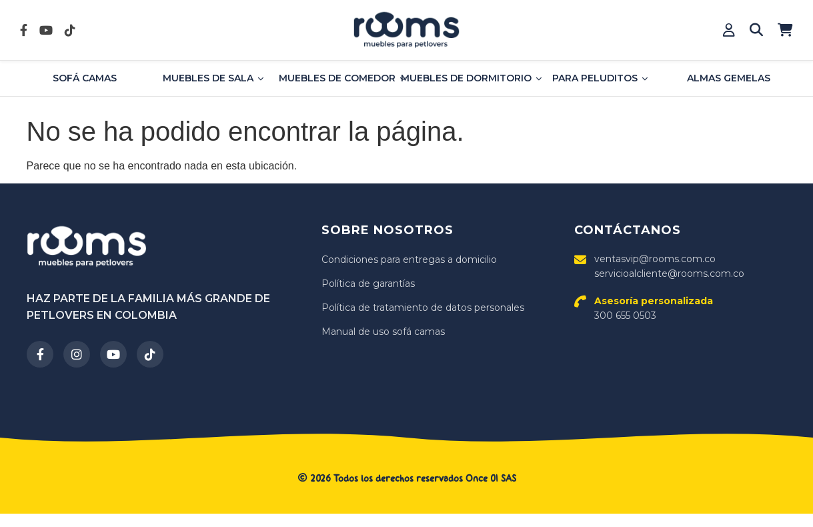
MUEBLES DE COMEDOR (342, 78)
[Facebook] (40, 354)
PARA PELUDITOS (600, 78)
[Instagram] (76, 354)
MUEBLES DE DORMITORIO (471, 78)
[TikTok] (150, 354)
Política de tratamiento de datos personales (422, 308)
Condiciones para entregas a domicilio (409, 259)
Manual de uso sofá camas (383, 332)
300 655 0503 (653, 308)
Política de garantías (368, 284)
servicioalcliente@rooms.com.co (669, 274)
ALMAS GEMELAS (728, 78)
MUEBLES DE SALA (213, 78)
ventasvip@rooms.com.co (655, 259)
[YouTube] (113, 354)
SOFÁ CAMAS (85, 78)
